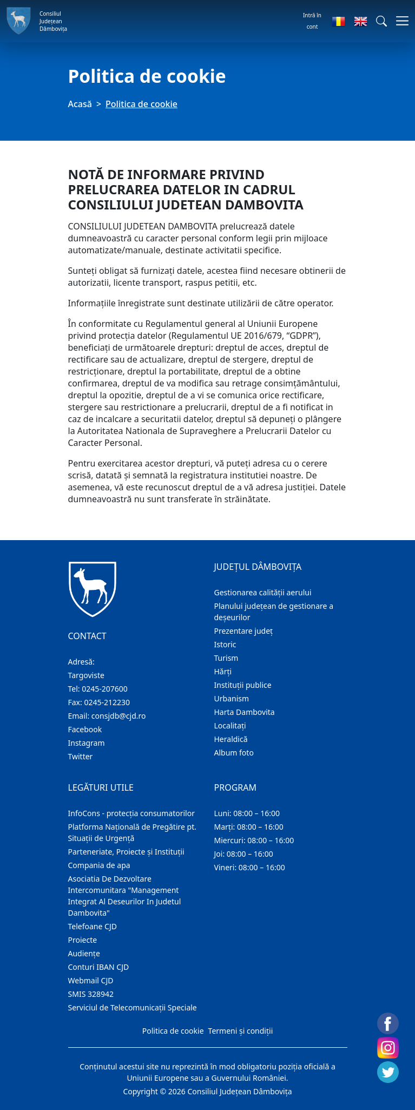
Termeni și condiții (240, 1031)
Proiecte (82, 940)
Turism (226, 658)
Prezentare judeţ (243, 631)
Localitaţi (230, 725)
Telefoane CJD (92, 926)
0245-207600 (105, 689)
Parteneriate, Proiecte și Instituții (126, 851)
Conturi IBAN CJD (98, 967)
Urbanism (231, 698)
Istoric (225, 644)
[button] (381, 21)
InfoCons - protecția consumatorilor (131, 813)
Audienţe (84, 953)
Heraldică (231, 739)
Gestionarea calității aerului (263, 592)
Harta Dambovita (244, 712)
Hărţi (223, 671)
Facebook (85, 729)
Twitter (80, 756)
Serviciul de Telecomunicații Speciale (132, 1007)
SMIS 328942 (91, 994)
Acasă (80, 104)
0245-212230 (107, 702)
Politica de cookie (173, 1031)
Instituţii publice (243, 685)
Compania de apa (99, 865)
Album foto (234, 752)
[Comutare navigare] (399, 20)
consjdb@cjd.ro (118, 716)
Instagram (86, 743)
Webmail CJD (91, 980)
